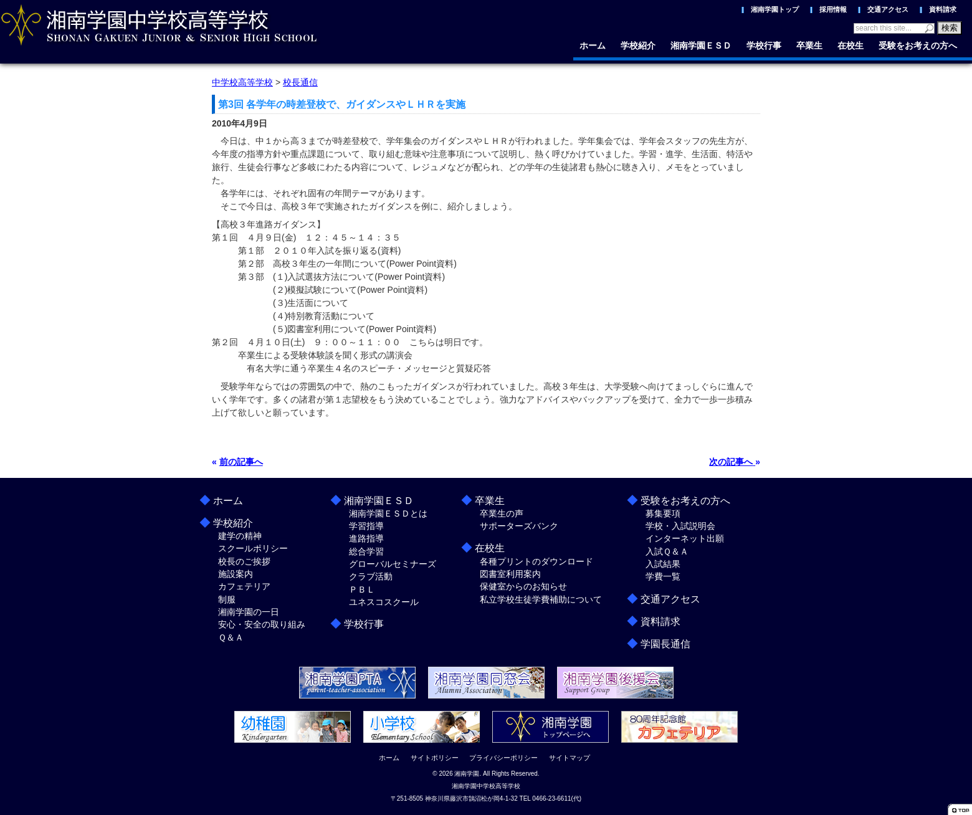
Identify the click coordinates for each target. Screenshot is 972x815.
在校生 (850, 45)
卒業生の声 (501, 513)
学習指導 (366, 526)
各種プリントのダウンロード (536, 561)
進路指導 (366, 538)
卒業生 (809, 45)
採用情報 (833, 9)
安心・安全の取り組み (261, 624)
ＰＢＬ (362, 589)
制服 (227, 599)
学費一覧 (663, 576)
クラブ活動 (371, 576)
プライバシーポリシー (503, 757)
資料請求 (942, 9)
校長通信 (300, 82)
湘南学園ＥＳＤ (700, 45)
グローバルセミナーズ (392, 564)
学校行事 (763, 45)
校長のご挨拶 (244, 561)
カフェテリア (244, 586)
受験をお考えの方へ (918, 45)
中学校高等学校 (242, 82)
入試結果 (663, 564)
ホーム (592, 45)
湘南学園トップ (775, 9)
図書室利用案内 (510, 574)
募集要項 (663, 513)
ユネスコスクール (384, 602)
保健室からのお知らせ (523, 586)
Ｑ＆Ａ (231, 637)
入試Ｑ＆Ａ (667, 551)
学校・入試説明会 (680, 526)
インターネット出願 (685, 538)
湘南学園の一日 (248, 612)
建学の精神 (240, 536)
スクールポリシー (253, 548)
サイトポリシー (435, 757)
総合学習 (366, 551)
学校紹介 (638, 45)
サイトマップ (569, 757)
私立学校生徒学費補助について (541, 599)
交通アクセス (887, 9)
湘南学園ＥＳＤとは (388, 513)
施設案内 (235, 574)
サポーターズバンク (519, 526)
